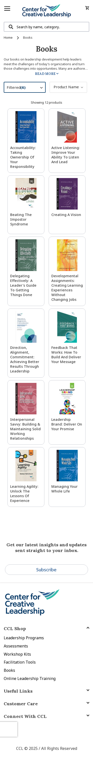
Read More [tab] (45, 74)
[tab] (46, 716)
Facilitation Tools (20, 662)
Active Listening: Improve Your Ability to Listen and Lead (65, 154)
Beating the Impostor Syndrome (21, 219)
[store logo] (46, 11)
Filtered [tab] (27, 88)
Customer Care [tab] (21, 703)
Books (9, 670)
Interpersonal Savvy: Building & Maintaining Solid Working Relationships (25, 429)
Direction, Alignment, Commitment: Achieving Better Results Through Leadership (24, 359)
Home (8, 37)
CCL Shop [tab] (15, 628)
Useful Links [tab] (18, 691)
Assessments (16, 646)
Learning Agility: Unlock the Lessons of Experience (24, 493)
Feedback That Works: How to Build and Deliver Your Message (66, 354)
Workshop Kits (17, 654)
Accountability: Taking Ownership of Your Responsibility (23, 157)
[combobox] (46, 27)
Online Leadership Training (30, 678)
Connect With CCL (25, 716)
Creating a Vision (66, 214)
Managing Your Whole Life (64, 488)
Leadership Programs (24, 638)
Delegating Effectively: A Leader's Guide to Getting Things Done (23, 285)
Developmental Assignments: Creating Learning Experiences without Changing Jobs (67, 288)
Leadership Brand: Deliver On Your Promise (66, 424)
